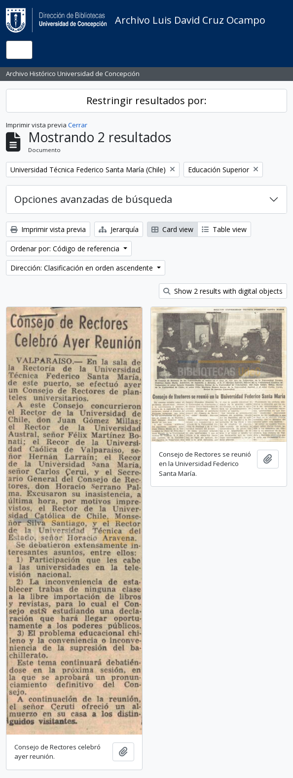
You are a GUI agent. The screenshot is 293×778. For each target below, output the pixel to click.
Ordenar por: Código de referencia (65, 248)
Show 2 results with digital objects (223, 291)
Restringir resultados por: (146, 100)
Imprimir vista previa (48, 229)
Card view (172, 229)
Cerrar (77, 124)
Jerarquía (119, 229)
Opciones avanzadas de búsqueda (93, 199)
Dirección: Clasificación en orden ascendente (82, 267)
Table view (224, 229)
